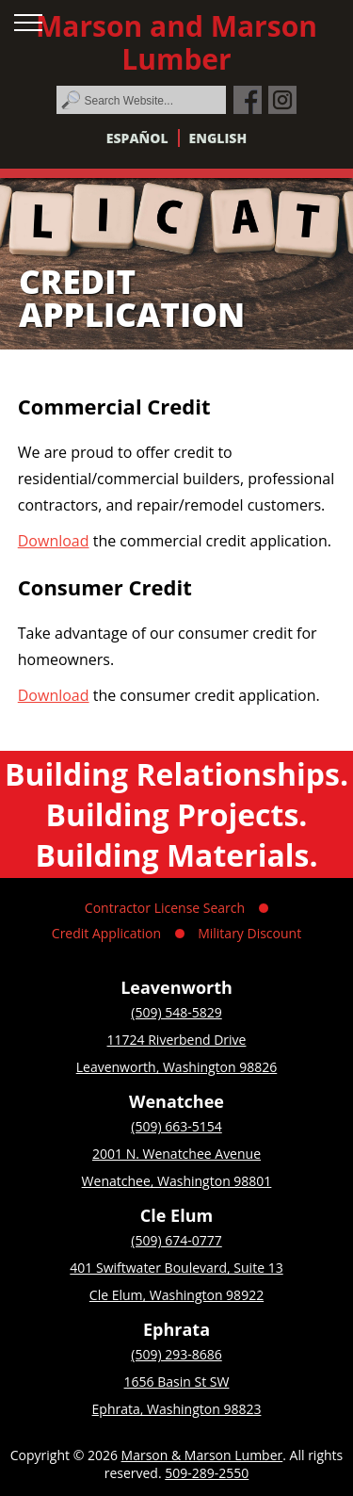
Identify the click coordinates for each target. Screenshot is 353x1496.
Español (137, 138)
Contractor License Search (165, 908)
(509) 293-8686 (176, 1354)
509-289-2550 (207, 1473)
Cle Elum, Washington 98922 (176, 1295)
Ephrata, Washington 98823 (177, 1409)
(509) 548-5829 (176, 1012)
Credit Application (106, 933)
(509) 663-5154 (176, 1126)
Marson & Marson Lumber (202, 1455)
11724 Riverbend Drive (177, 1040)
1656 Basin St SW (177, 1381)
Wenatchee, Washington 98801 (177, 1181)
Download (53, 540)
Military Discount (249, 933)
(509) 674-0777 (176, 1240)
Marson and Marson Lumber (176, 42)
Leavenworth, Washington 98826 (177, 1067)
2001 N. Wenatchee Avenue (176, 1154)
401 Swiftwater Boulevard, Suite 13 (176, 1267)
